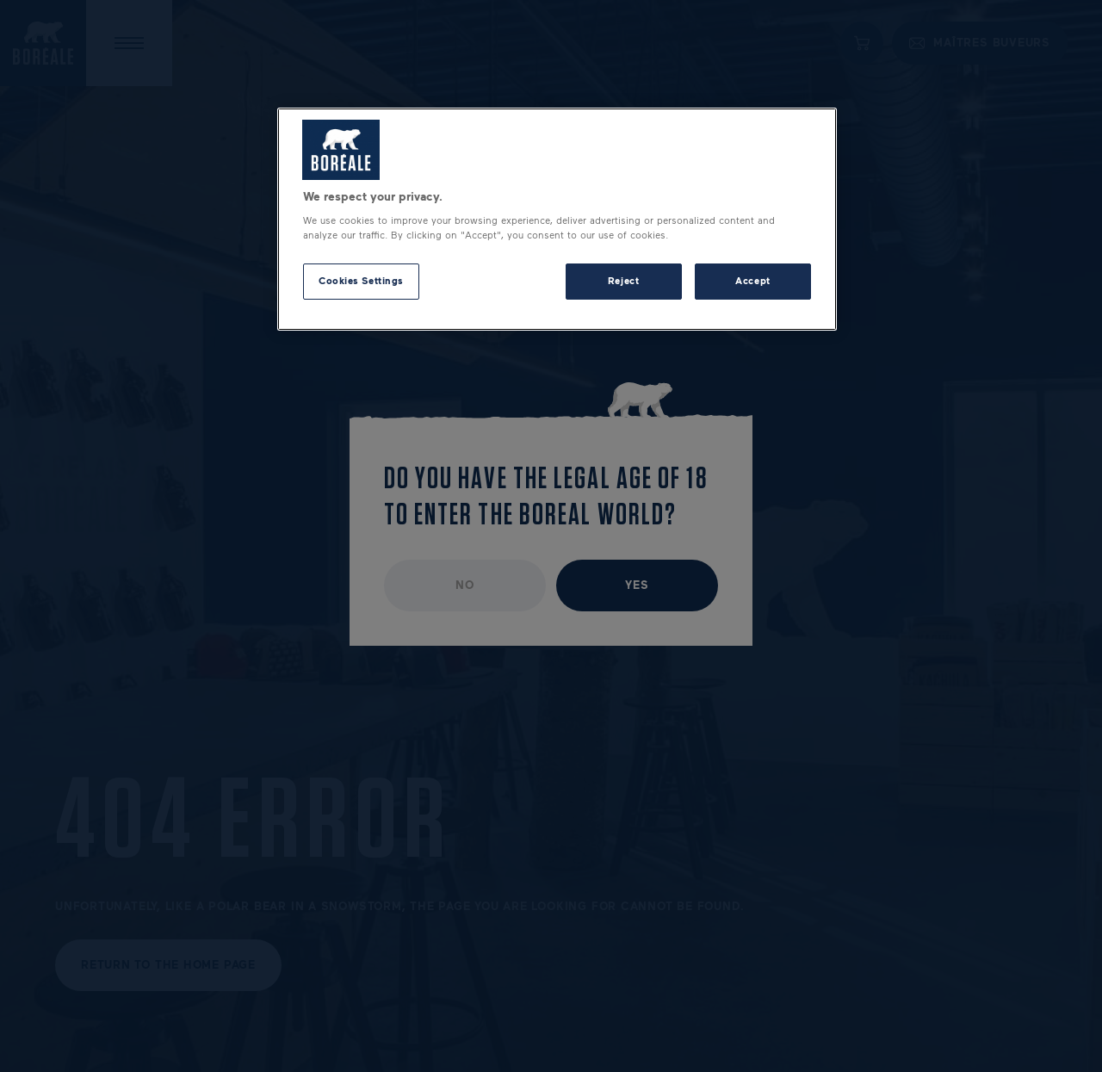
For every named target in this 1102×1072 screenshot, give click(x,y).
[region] (557, 220)
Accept (752, 281)
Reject (623, 281)
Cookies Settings (361, 281)
